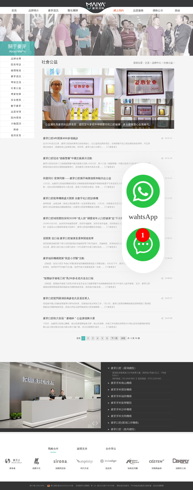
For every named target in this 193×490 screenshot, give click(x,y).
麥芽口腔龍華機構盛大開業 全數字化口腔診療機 (70, 198)
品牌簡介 (34, 10)
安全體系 (16, 100)
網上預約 (118, 10)
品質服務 (138, 10)
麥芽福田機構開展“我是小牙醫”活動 (63, 258)
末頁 (123, 338)
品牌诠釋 (16, 58)
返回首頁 (16, 135)
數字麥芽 (16, 106)
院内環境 (16, 117)
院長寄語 (16, 64)
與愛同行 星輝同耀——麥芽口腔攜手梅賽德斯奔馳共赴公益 (77, 178)
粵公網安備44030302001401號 (62, 486)
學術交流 (16, 82)
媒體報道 (16, 70)
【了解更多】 (112, 147)
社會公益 (16, 88)
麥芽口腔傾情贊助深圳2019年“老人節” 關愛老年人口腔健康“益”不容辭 (83, 218)
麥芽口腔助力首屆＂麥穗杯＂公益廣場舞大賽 (69, 318)
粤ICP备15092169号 (37, 486)
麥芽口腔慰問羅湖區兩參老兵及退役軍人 (66, 298)
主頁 (147, 63)
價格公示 (158, 10)
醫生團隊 (73, 10)
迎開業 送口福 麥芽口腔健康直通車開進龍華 (68, 238)
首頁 (14, 10)
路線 (177, 10)
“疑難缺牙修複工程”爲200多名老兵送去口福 (68, 278)
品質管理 (16, 112)
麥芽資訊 (53, 10)
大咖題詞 (16, 123)
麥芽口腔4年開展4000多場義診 (60, 138)
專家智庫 (16, 94)
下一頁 (114, 338)
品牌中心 (156, 63)
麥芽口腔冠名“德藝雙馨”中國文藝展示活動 (67, 158)
